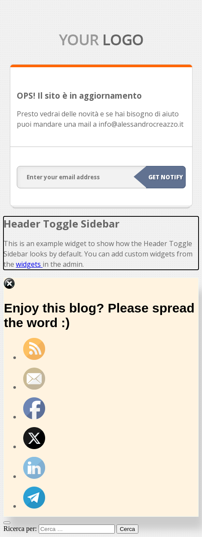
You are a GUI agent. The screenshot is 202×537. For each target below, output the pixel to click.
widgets (29, 264)
